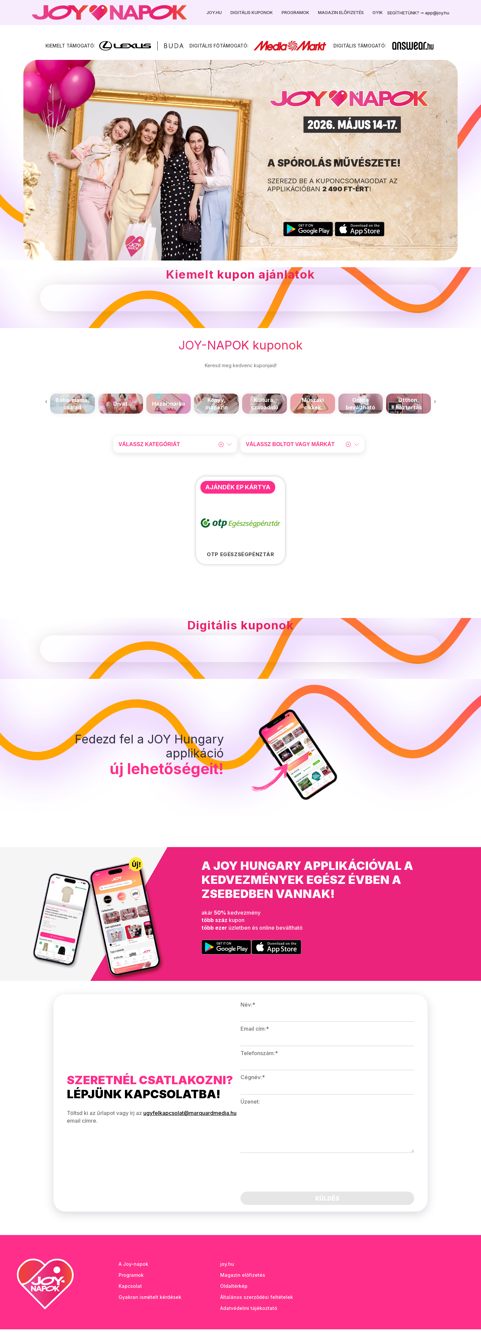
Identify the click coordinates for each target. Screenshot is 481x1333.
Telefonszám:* (259, 1056)
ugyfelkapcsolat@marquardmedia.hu (189, 1117)
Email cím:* (254, 1032)
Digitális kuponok (251, 12)
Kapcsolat (130, 1290)
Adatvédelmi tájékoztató (248, 1312)
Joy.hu (214, 12)
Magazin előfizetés (341, 12)
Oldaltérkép (234, 1290)
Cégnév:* (252, 1081)
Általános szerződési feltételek (256, 1301)
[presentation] (46, 405)
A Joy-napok (133, 1267)
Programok (295, 12)
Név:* (247, 1008)
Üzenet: (250, 1105)
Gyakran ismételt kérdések (150, 1301)
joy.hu (227, 1267)
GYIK (377, 12)
